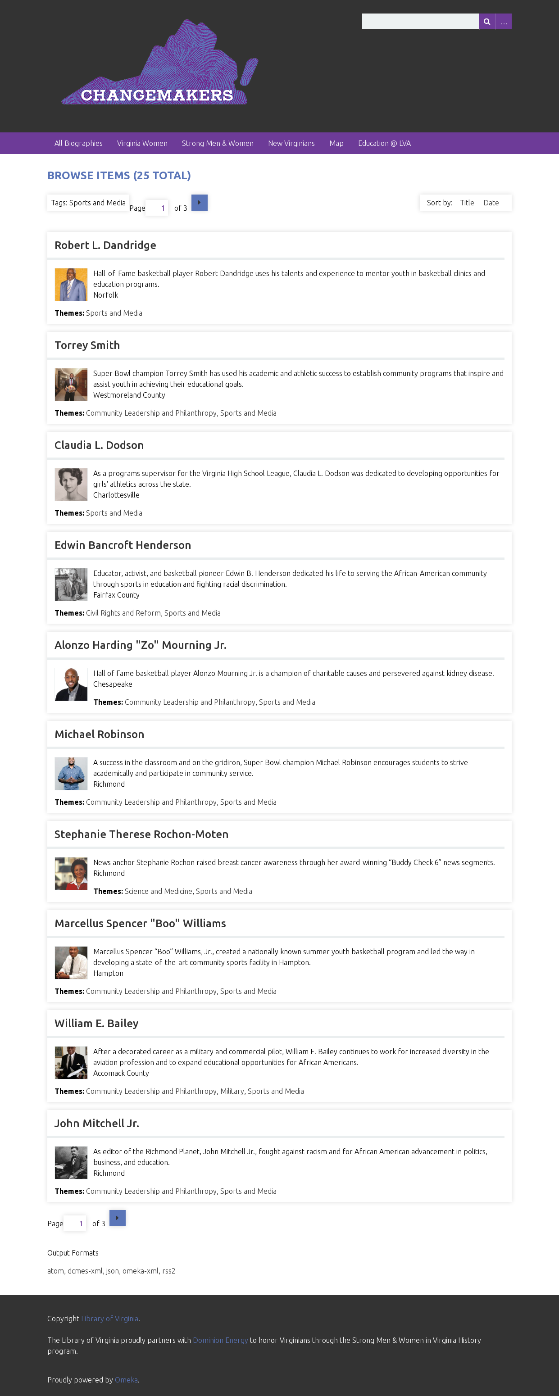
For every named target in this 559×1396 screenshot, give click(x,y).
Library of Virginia (109, 1318)
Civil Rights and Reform (123, 613)
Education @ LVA (384, 143)
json (112, 1271)
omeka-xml (141, 1271)
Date (491, 203)
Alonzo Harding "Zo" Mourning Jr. (141, 645)
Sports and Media (114, 313)
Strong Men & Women (218, 143)
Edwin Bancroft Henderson (123, 545)
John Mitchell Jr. (97, 1123)
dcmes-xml (85, 1271)
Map (336, 143)
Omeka (126, 1380)
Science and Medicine (158, 891)
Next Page (199, 203)
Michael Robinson (100, 734)
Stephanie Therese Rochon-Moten (142, 834)
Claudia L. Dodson (99, 445)
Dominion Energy (220, 1340)
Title (468, 203)
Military (232, 1091)
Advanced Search (503, 21)
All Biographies (79, 143)
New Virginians (291, 143)
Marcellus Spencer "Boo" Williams (140, 923)
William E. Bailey (96, 1023)
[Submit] (487, 21)
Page (148, 208)
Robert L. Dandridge (105, 245)
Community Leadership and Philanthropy (151, 413)
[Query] (437, 21)
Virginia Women (142, 143)
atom (55, 1271)
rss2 (169, 1271)
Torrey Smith (87, 345)
